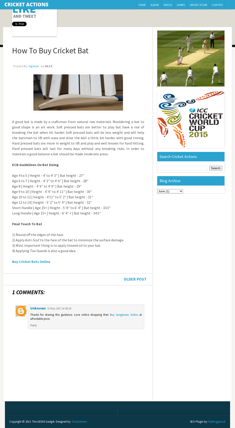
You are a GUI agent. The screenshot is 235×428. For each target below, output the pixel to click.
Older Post (135, 279)
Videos (168, 4)
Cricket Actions (26, 4)
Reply (33, 325)
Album (155, 4)
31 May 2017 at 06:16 (59, 308)
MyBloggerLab (217, 422)
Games (181, 4)
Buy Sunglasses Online (124, 315)
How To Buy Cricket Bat (50, 50)
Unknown (38, 308)
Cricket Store (198, 4)
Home (142, 4)
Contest (217, 4)
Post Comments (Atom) (42, 397)
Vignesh (33, 66)
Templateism (79, 422)
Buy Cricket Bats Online (31, 261)
